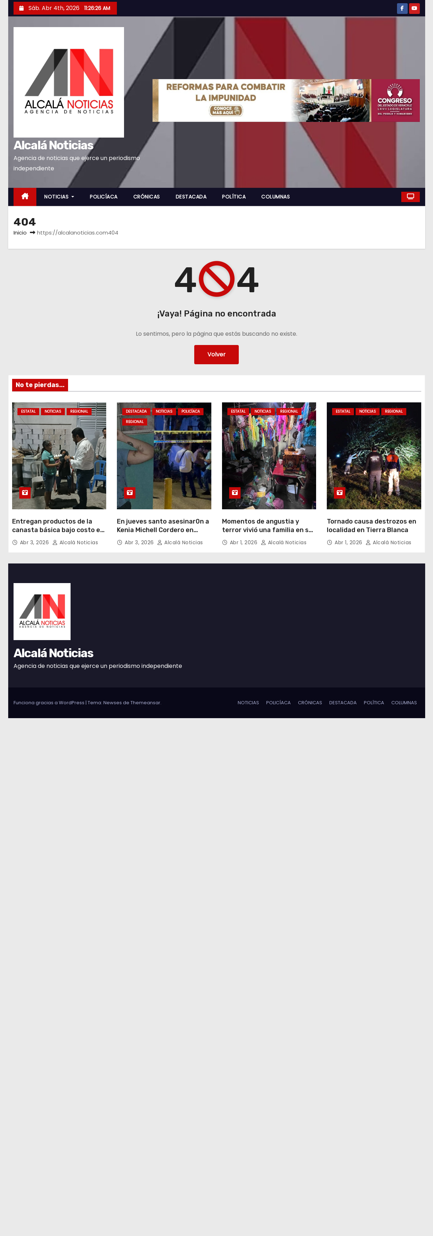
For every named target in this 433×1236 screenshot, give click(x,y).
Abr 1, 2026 (244, 542)
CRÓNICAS (146, 196)
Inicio (20, 232)
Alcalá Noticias (53, 145)
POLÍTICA (234, 196)
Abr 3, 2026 (35, 542)
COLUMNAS (275, 196)
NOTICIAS (59, 196)
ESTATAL (28, 411)
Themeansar (145, 702)
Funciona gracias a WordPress (50, 702)
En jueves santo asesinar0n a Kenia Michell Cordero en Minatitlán (163, 529)
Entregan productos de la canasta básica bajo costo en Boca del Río (58, 529)
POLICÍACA (104, 196)
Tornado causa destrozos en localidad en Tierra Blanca (371, 525)
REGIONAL (79, 411)
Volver (216, 354)
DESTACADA (191, 196)
